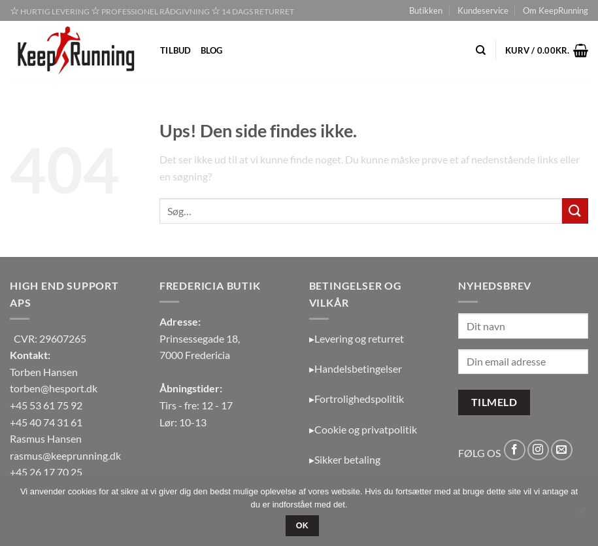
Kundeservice (482, 10)
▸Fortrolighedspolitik (356, 398)
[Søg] (481, 50)
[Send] (575, 211)
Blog (212, 50)
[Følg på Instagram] (538, 450)
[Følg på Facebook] (514, 450)
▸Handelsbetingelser (355, 368)
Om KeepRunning (555, 10)
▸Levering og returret (356, 338)
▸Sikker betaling (344, 459)
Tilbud (175, 50)
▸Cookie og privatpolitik (363, 429)
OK (302, 525)
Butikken (425, 10)
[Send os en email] (562, 450)
